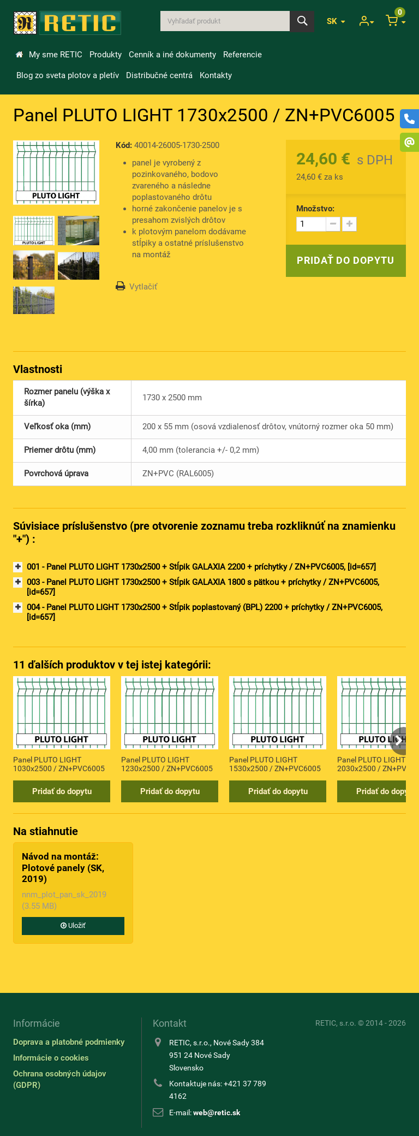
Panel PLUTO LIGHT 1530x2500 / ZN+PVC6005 (275, 764)
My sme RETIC (55, 55)
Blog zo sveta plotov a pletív (67, 75)
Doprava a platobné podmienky (69, 1042)
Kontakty (216, 75)
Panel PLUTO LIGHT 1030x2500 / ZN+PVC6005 (59, 764)
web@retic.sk (216, 1112)
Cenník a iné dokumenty (172, 55)
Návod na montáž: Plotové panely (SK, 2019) (63, 867)
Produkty (105, 55)
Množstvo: (315, 208)
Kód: (124, 145)
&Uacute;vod (19, 54)
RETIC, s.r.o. (335, 1023)
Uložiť (73, 925)
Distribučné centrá (159, 75)
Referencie (242, 55)
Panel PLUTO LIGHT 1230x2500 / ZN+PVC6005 (167, 764)
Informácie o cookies (51, 1058)
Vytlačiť (143, 287)
